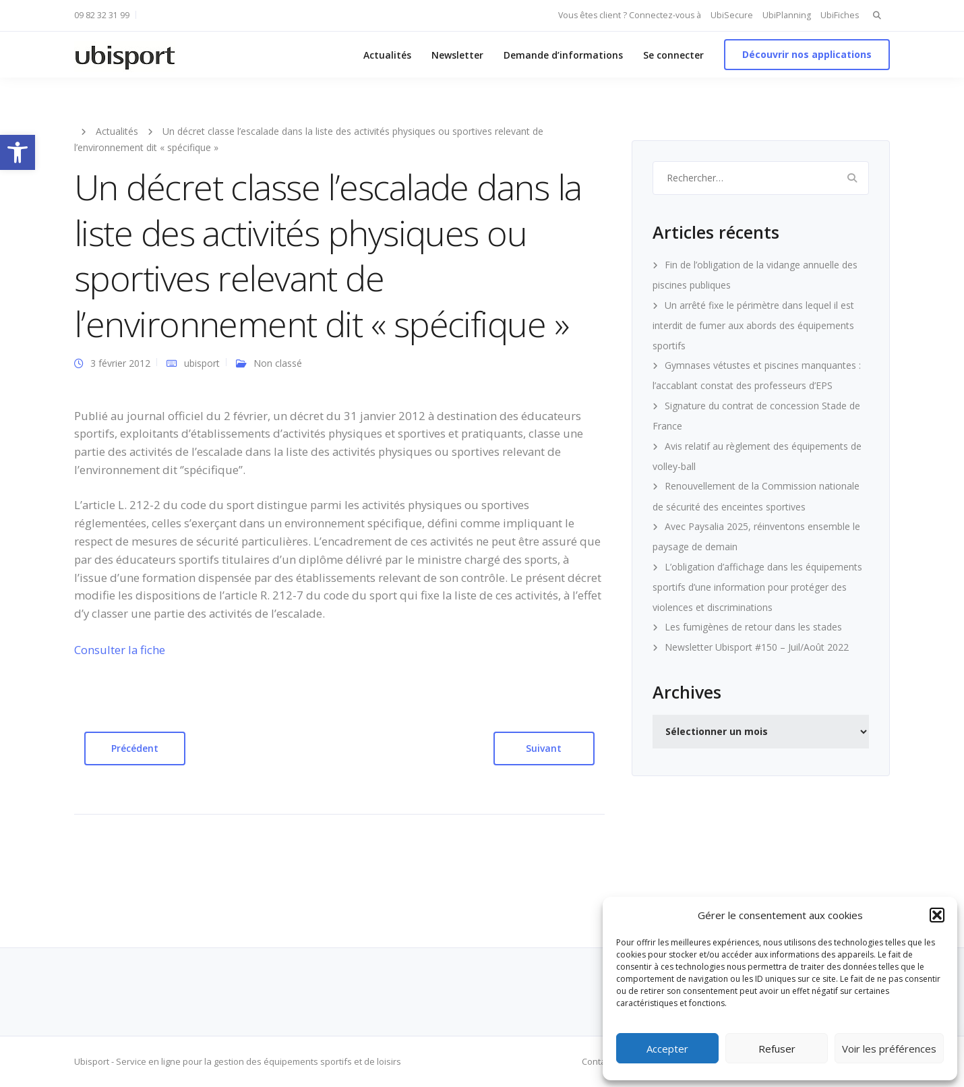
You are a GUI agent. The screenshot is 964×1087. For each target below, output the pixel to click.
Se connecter (673, 55)
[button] (17, 152)
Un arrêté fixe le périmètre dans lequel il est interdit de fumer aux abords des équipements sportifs (753, 325)
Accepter (667, 1048)
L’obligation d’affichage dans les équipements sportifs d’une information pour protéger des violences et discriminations (757, 587)
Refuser (776, 1048)
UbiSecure (732, 15)
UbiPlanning (786, 15)
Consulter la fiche (119, 649)
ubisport (202, 363)
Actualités (387, 55)
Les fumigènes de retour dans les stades (753, 626)
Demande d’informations (563, 55)
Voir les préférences (889, 1048)
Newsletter (457, 55)
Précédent (134, 748)
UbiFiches (839, 15)
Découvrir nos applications (807, 54)
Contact (597, 1061)
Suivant (544, 748)
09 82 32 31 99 (101, 15)
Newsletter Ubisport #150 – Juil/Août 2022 (757, 647)
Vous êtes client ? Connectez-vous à (629, 15)
